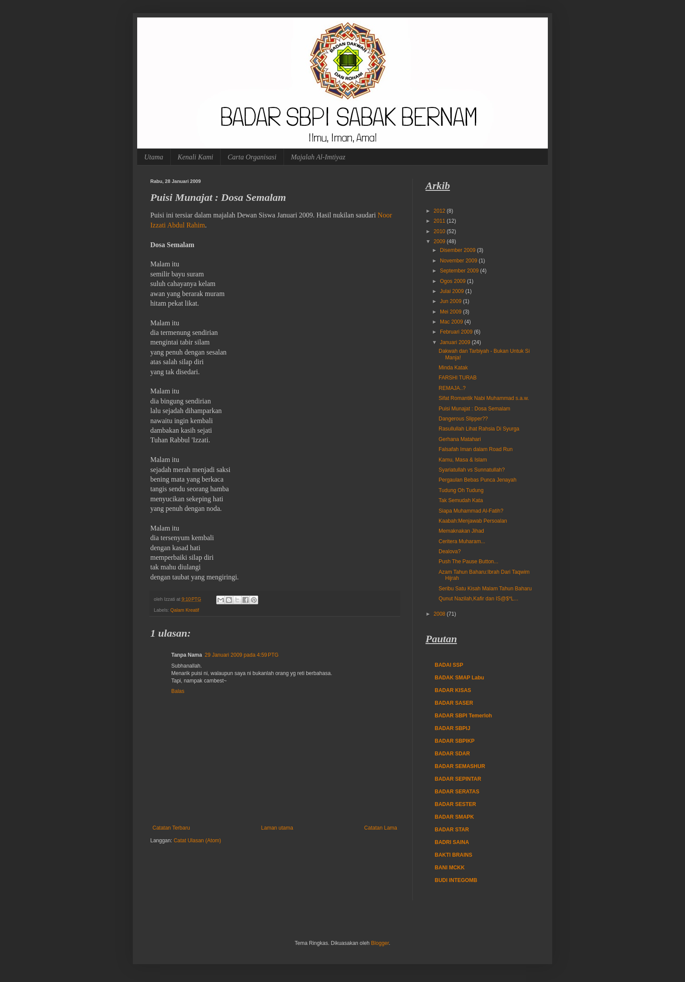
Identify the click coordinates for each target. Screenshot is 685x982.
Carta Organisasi (252, 157)
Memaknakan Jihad (461, 531)
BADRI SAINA (452, 842)
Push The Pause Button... (468, 561)
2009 (440, 241)
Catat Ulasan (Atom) (197, 840)
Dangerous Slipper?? (463, 419)
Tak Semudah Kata (461, 500)
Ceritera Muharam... (462, 541)
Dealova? (450, 551)
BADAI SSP (449, 665)
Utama (153, 157)
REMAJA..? (452, 388)
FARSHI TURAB (458, 378)
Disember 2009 (458, 250)
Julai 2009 (452, 291)
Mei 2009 (451, 312)
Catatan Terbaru (171, 828)
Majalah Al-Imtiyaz (318, 157)
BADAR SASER (454, 703)
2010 (440, 231)
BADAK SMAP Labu (459, 678)
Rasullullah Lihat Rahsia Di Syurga (479, 429)
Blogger (380, 943)
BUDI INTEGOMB (456, 880)
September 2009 (460, 271)
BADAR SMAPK (454, 817)
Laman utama (277, 828)
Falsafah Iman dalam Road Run (475, 449)
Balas (177, 691)
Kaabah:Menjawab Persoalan (473, 521)
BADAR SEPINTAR (458, 779)
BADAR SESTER (455, 804)
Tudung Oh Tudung (461, 490)
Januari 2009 (456, 342)
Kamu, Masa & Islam (463, 460)
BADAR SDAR (452, 754)
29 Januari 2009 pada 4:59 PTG (241, 655)
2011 (440, 221)
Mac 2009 (452, 322)
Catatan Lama (380, 828)
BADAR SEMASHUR (460, 766)
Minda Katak (453, 368)
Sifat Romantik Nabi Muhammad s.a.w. (484, 398)
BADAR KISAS (453, 690)
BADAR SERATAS (457, 792)
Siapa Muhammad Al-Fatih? (471, 511)
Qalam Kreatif (184, 610)
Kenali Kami (195, 157)
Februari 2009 (457, 332)
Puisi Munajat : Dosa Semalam (474, 409)
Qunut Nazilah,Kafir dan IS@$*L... (478, 599)
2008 (440, 614)
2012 (440, 211)
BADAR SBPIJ (452, 728)
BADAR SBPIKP (454, 741)
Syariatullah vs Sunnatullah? (472, 470)
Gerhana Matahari (460, 439)
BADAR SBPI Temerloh (463, 716)
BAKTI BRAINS (453, 855)
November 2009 (459, 261)
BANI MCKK (450, 868)
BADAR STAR (452, 830)
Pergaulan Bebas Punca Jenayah (477, 480)
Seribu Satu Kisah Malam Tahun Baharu (485, 589)
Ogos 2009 (453, 281)
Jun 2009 (451, 301)
